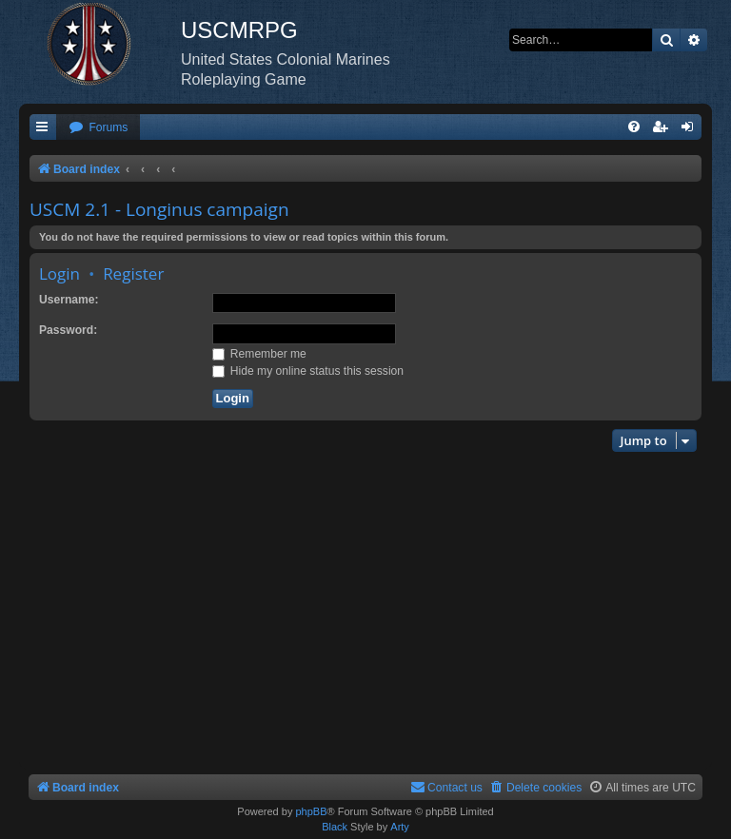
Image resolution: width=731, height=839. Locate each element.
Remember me (259, 354)
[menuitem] (98, 128)
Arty (399, 826)
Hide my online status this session (308, 371)
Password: (68, 330)
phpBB (310, 811)
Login (59, 273)
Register (133, 273)
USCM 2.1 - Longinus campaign (159, 209)
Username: (69, 299)
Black (334, 826)
